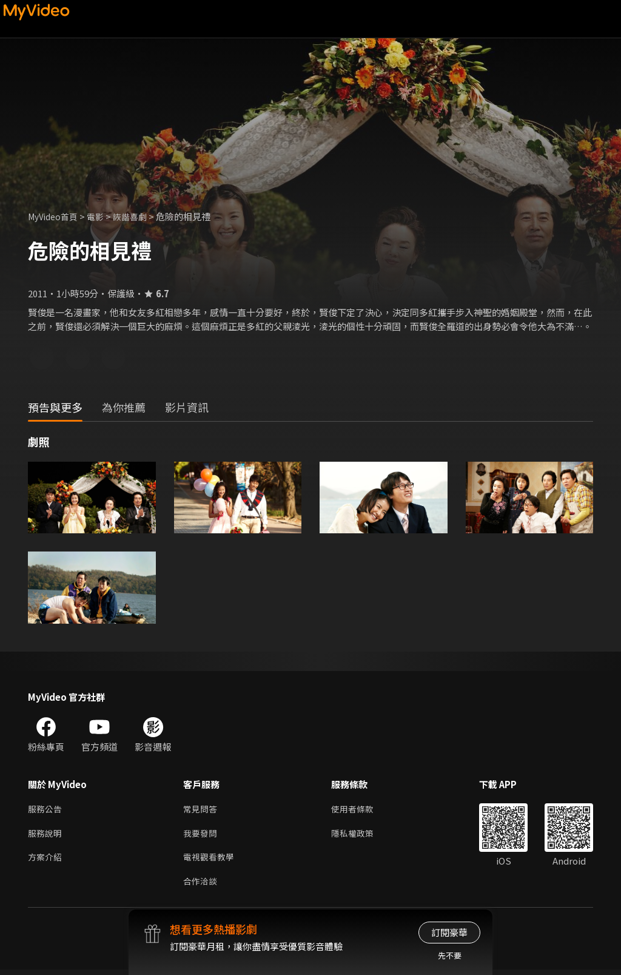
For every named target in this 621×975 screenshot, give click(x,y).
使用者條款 (357, 809)
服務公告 (46, 809)
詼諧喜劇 (137, 216)
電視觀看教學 (210, 860)
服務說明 (46, 835)
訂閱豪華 (449, 932)
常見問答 (201, 809)
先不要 (450, 955)
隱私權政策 (357, 835)
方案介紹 (46, 860)
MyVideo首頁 (55, 216)
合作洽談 (201, 886)
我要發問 (201, 835)
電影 (101, 216)
